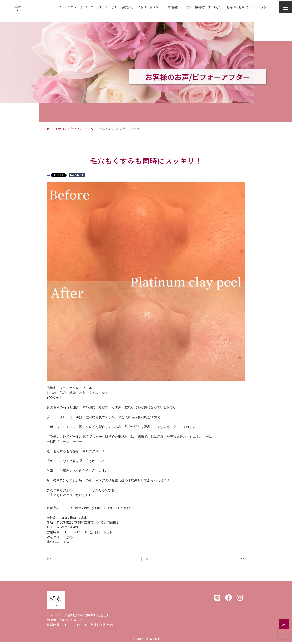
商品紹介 (165, 7)
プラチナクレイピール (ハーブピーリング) (73, 7)
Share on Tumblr (77, 175)
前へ (49, 559)
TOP (50, 128)
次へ (242, 559)
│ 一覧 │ (146, 559)
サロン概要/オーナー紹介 (196, 7)
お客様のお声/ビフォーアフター (243, 7)
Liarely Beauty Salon (147, 638)
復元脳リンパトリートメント (131, 7)
